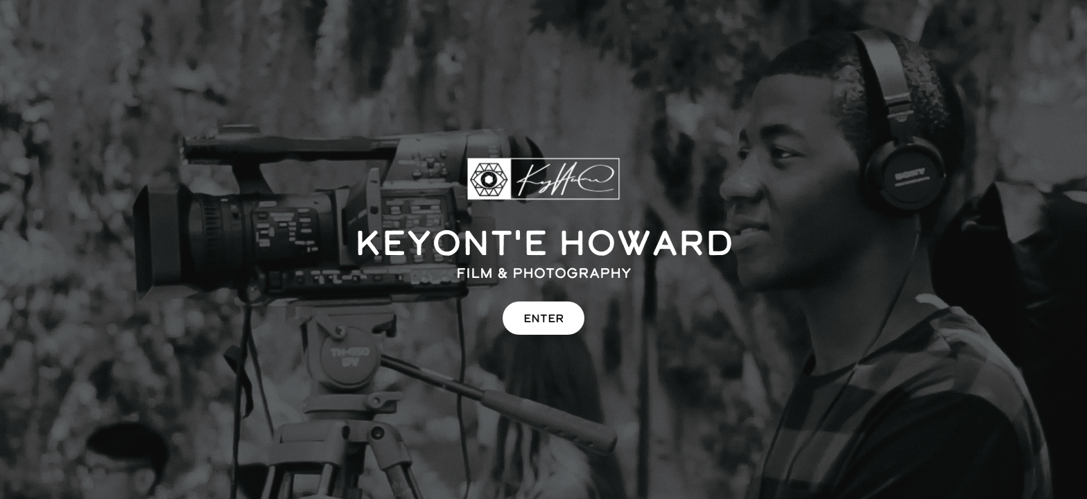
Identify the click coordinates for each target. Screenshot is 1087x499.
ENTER (543, 318)
